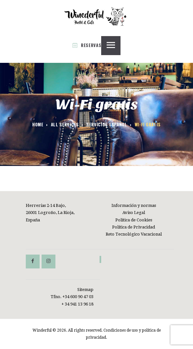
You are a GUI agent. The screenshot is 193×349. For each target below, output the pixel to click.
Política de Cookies (133, 220)
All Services (65, 124)
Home (37, 124)
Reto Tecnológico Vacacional (134, 234)
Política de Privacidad (133, 227)
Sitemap (85, 289)
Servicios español (106, 124)
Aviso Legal (133, 212)
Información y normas (133, 205)
